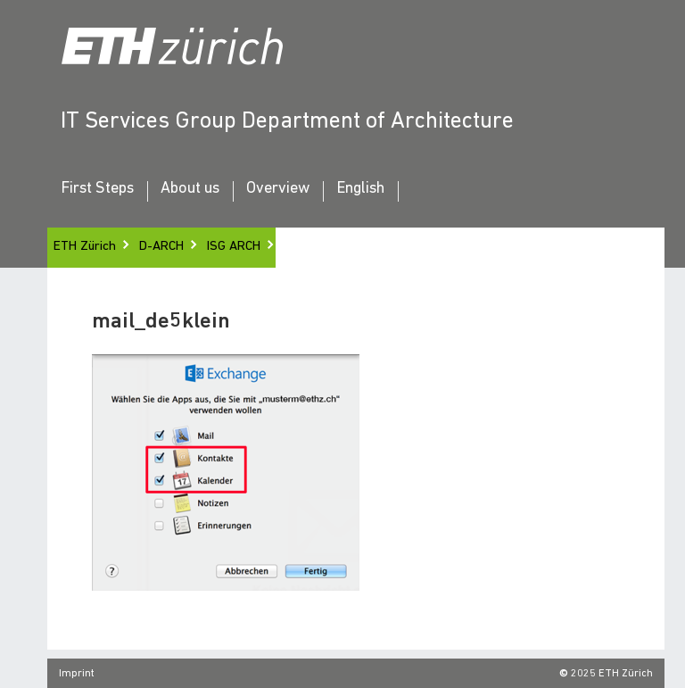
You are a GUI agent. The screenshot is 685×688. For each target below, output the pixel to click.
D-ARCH (161, 246)
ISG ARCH (233, 246)
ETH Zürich (85, 246)
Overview (277, 189)
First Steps (97, 189)
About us (190, 189)
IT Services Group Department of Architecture (287, 122)
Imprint (77, 673)
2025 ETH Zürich (612, 673)
